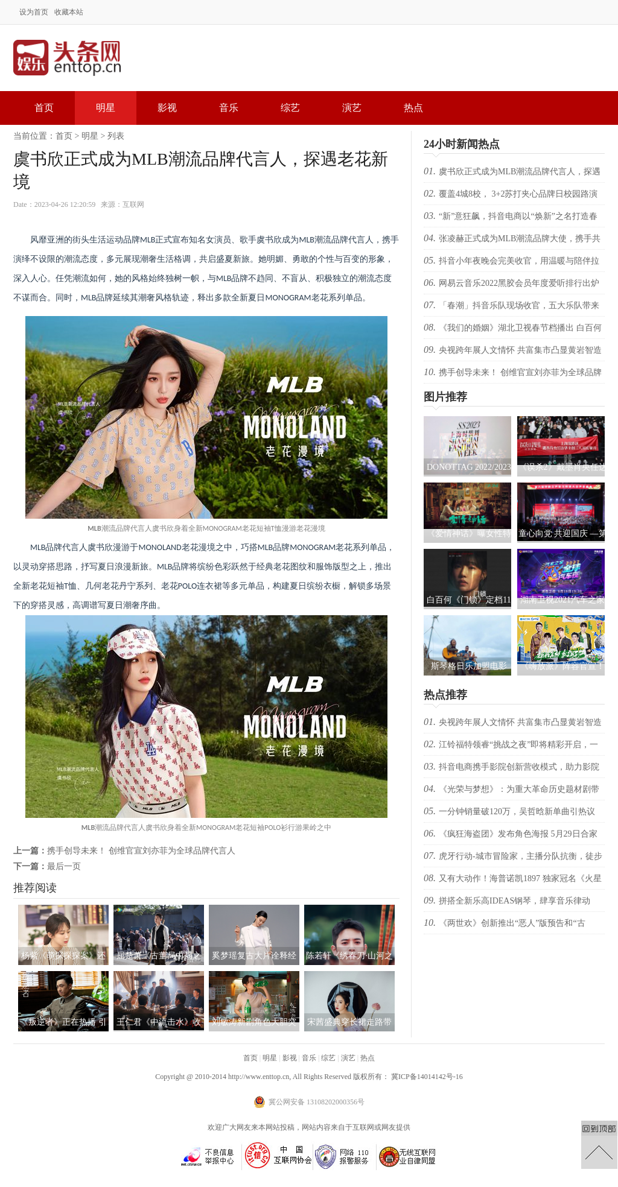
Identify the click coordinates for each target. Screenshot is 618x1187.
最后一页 (64, 866)
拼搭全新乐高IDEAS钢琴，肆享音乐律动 (514, 900)
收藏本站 (68, 12)
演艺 (352, 108)
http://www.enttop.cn (258, 1076)
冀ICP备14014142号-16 (427, 1076)
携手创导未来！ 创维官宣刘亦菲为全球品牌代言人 (141, 850)
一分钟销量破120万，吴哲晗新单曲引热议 (517, 811)
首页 (44, 108)
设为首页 (33, 12)
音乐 (228, 108)
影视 (167, 108)
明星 (105, 108)
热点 (413, 108)
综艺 (290, 108)
